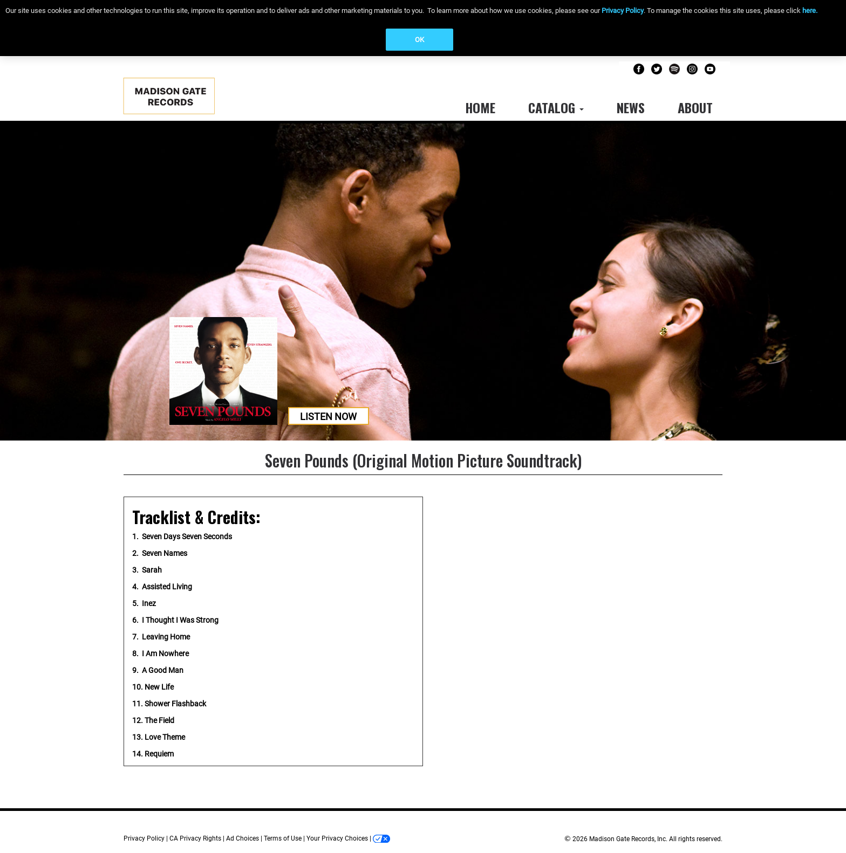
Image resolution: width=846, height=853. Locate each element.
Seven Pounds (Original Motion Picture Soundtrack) (423, 460)
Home (480, 107)
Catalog (556, 107)
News (631, 107)
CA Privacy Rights (195, 838)
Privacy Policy (623, 10)
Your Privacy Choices (337, 838)
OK (419, 40)
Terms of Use (283, 838)
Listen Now (328, 416)
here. (809, 10)
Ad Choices (242, 838)
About (695, 107)
